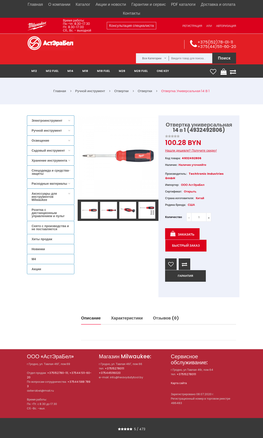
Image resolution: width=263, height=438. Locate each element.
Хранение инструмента (49, 160)
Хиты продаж (42, 239)
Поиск (224, 58)
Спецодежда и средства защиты (50, 172)
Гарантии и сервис (148, 4)
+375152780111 (114, 368)
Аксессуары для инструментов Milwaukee (44, 197)
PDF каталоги (183, 4)
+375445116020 (110, 373)
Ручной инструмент (47, 130)
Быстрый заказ (186, 245)
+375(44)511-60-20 (216, 46)
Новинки (38, 249)
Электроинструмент (47, 120)
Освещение (40, 140)
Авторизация (226, 26)
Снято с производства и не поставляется (50, 227)
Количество (173, 217)
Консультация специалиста (131, 25)
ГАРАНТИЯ (185, 276)
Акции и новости (110, 4)
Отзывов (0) (166, 318)
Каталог (83, 4)
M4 (34, 259)
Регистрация (192, 26)
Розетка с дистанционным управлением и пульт (48, 213)
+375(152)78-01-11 (215, 42)
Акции (36, 269)
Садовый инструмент (48, 150)
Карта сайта (179, 383)
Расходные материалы (49, 183)
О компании (59, 4)
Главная (35, 4)
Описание (91, 318)
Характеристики (127, 318)
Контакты (131, 13)
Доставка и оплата (218, 4)
